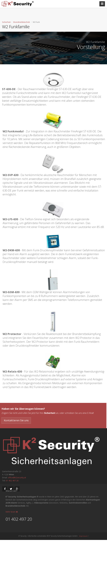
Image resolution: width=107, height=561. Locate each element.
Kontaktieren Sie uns (15, 420)
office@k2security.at (17, 477)
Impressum (83, 536)
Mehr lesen (12, 511)
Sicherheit (6, 22)
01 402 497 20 (12, 480)
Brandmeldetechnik (21, 22)
